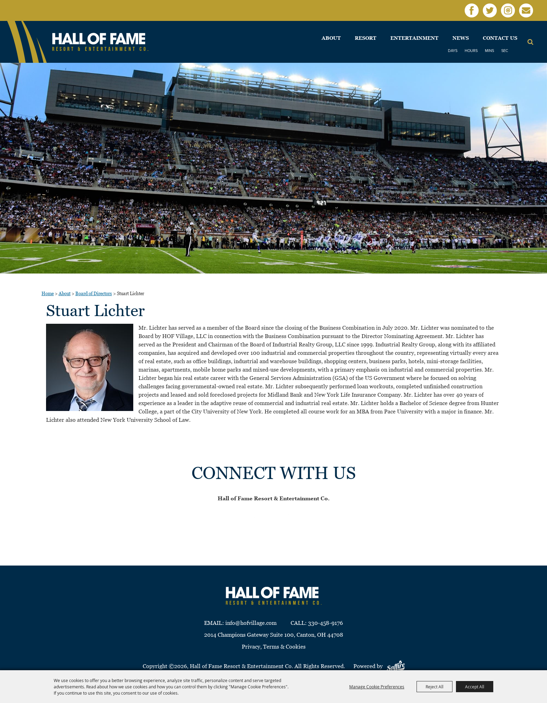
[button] (89, 367)
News (460, 38)
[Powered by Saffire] (396, 666)
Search (530, 42)
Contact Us (500, 38)
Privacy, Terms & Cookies (274, 646)
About (331, 38)
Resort (365, 38)
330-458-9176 (325, 623)
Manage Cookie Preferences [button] (376, 686)
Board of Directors (93, 293)
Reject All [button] (434, 686)
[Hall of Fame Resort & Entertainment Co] (100, 42)
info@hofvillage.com (251, 623)
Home (48, 293)
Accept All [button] (474, 686)
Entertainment (414, 38)
